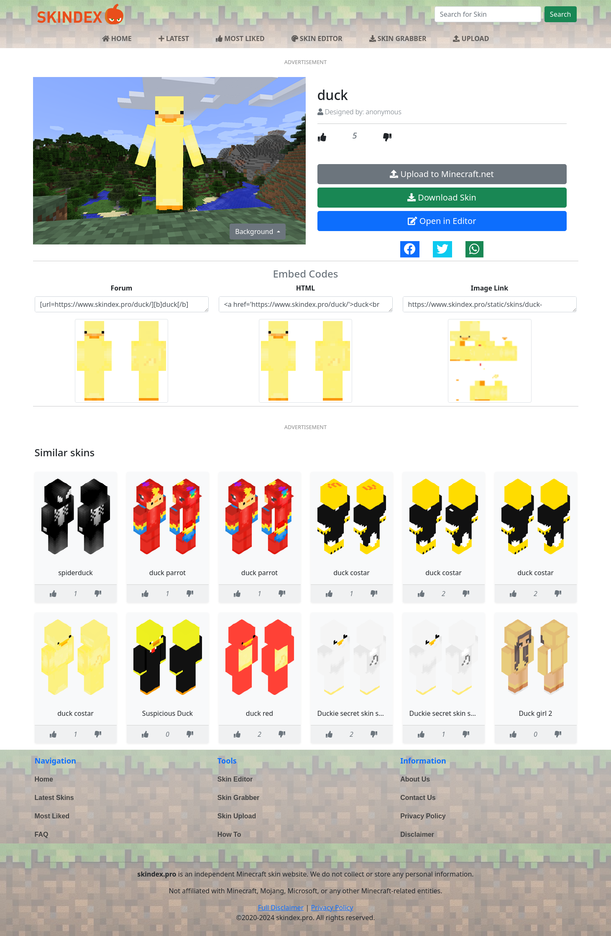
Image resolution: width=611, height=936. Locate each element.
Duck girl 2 (535, 713)
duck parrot (167, 572)
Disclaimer (417, 834)
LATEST (174, 38)
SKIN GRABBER (398, 38)
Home (44, 779)
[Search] (488, 14)
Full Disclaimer (281, 907)
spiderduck (75, 572)
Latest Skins (54, 797)
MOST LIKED (240, 38)
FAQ (42, 834)
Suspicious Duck (167, 713)
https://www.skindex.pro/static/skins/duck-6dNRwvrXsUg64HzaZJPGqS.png (490, 304)
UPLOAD (471, 38)
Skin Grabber (238, 797)
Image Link (489, 288)
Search (560, 14)
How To (229, 834)
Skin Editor (235, 779)
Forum (122, 288)
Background (255, 231)
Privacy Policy (423, 816)
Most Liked (52, 816)
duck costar (351, 572)
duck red (259, 713)
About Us (415, 779)
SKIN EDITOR (317, 38)
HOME (117, 38)
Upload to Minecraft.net (442, 174)
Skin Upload (236, 816)
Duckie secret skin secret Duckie (367, 713)
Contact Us (417, 797)
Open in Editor (442, 220)
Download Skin (441, 197)
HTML (305, 288)
